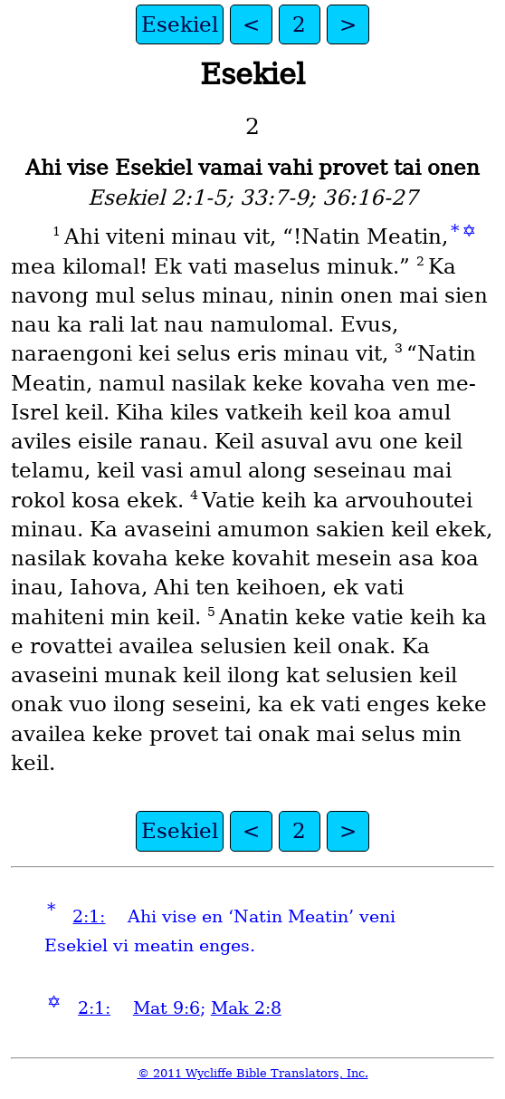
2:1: (88, 916)
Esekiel (179, 24)
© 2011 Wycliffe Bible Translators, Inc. (253, 1073)
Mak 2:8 (246, 1007)
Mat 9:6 (166, 1007)
